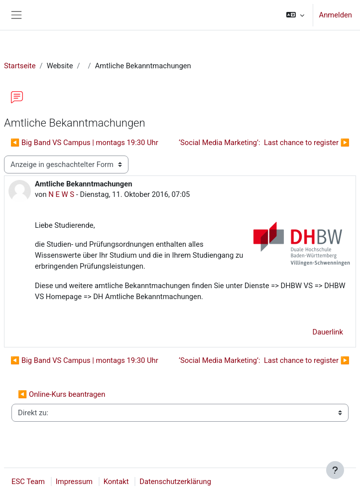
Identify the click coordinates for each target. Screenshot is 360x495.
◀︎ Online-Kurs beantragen (61, 394)
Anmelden (335, 14)
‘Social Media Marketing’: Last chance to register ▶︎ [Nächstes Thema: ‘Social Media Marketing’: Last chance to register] (264, 142)
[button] (295, 15)
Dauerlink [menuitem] (327, 332)
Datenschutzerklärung (175, 481)
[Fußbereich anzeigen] (335, 470)
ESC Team (28, 481)
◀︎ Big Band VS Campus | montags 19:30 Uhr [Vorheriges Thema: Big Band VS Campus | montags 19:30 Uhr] (84, 142)
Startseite (20, 65)
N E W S (61, 194)
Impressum (74, 481)
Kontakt (116, 481)
